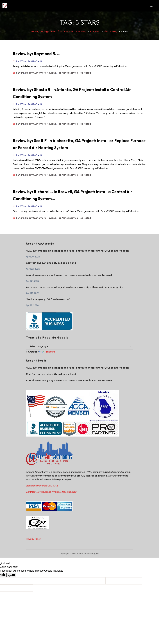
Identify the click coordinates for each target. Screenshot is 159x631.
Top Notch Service (67, 72)
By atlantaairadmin (29, 61)
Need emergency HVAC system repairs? (48, 299)
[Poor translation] (11, 575)
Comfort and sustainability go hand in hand (51, 262)
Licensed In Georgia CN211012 (42, 485)
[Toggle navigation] (152, 5)
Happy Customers (35, 72)
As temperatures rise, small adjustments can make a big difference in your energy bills (74, 287)
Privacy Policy (33, 538)
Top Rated (85, 72)
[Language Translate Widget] (79, 346)
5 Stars (20, 72)
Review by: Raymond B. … (36, 53)
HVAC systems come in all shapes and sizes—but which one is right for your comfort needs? (77, 250)
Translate (47, 351)
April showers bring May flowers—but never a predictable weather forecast (69, 274)
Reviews (51, 72)
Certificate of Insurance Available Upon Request (51, 491)
